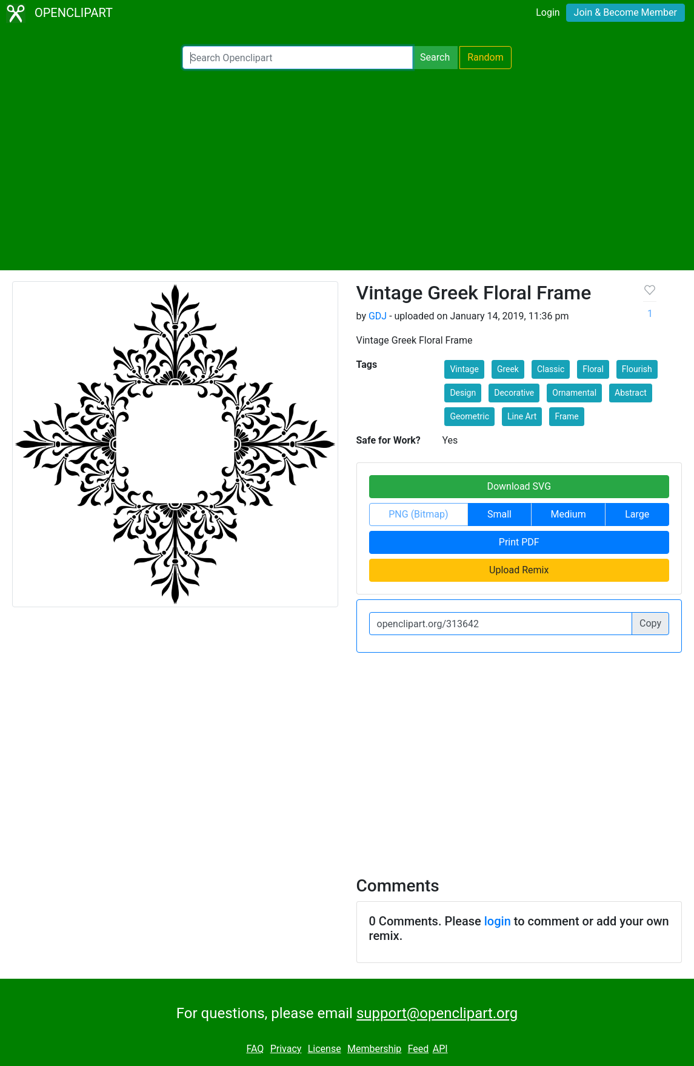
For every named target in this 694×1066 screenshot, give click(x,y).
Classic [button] (550, 369)
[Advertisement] (347, 170)
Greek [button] (508, 369)
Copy (650, 623)
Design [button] (463, 393)
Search (435, 57)
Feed (418, 1048)
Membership (374, 1048)
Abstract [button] (631, 393)
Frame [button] (566, 416)
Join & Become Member (625, 12)
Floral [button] (593, 369)
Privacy (286, 1048)
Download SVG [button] (519, 486)
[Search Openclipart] (297, 57)
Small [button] (499, 514)
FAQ (255, 1048)
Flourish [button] (637, 369)
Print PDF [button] (519, 542)
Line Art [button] (521, 416)
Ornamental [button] (574, 393)
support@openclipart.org (437, 1013)
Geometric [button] (469, 416)
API (440, 1048)
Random (485, 57)
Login (547, 12)
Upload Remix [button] (519, 570)
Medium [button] (568, 514)
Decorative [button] (514, 393)
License (324, 1048)
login (497, 921)
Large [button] (637, 514)
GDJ (378, 316)
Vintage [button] (464, 369)
